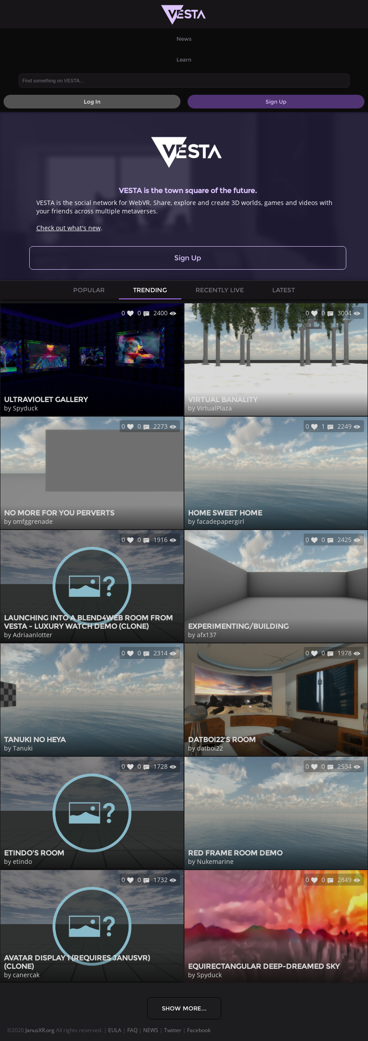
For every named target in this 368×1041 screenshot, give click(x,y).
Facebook (199, 1030)
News (184, 38)
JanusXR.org (40, 1030)
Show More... (184, 1008)
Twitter (172, 1030)
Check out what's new (68, 228)
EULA (114, 1030)
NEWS (150, 1030)
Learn (184, 59)
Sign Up (187, 258)
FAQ (132, 1030)
